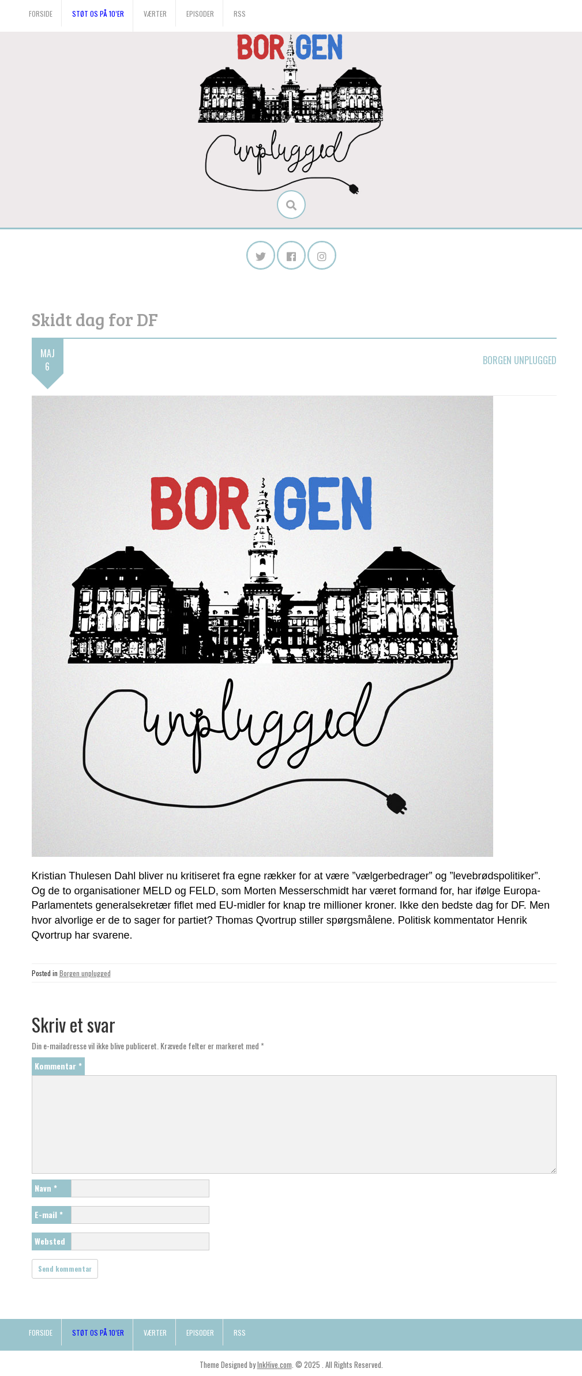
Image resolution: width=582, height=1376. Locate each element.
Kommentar (58, 1066)
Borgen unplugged (520, 360)
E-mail (49, 1214)
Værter (155, 13)
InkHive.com (274, 1364)
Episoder (200, 13)
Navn (46, 1188)
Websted (50, 1241)
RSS (240, 13)
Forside (40, 13)
